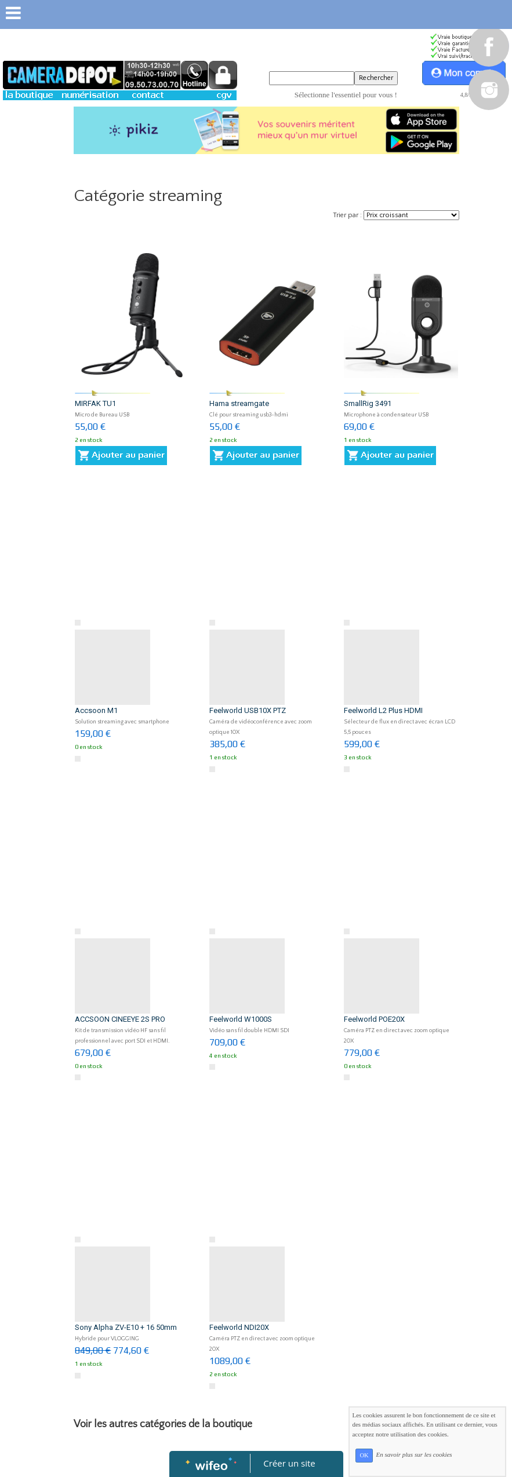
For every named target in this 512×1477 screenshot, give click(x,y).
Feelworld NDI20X (239, 1327)
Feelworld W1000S (240, 1019)
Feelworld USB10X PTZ (247, 710)
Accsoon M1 (96, 710)
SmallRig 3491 (367, 403)
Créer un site (289, 1463)
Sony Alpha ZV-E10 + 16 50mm (126, 1327)
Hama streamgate (239, 403)
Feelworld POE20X (374, 1019)
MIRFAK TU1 (95, 403)
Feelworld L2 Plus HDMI (383, 710)
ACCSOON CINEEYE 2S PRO (120, 1019)
